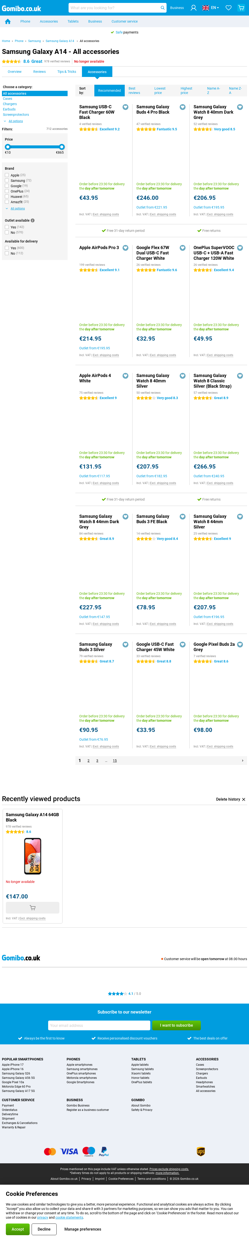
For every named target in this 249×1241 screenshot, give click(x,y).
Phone (25, 21)
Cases (200, 1064)
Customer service (125, 21)
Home (6, 41)
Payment (8, 1105)
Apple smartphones (79, 1064)
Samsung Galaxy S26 (16, 1073)
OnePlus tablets (141, 1082)
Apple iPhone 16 (13, 1069)
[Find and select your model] (118, 8)
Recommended (107, 88)
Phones (73, 1059)
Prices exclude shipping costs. (169, 1169)
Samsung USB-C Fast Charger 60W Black (97, 112)
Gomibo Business (78, 1105)
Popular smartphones (22, 1059)
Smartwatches (205, 1086)
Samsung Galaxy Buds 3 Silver (95, 647)
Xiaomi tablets (141, 1073)
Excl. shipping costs (106, 214)
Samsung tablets (142, 1069)
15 (115, 761)
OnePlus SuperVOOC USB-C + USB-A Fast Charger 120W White (214, 253)
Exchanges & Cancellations (19, 1123)
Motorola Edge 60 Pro (16, 1086)
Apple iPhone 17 (13, 1064)
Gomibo (138, 1100)
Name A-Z (211, 90)
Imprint (100, 1179)
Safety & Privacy (141, 1110)
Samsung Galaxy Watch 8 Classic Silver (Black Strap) (212, 381)
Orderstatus (9, 1110)
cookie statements (69, 1217)
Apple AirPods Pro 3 (99, 247)
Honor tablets (140, 1078)
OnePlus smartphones (81, 1073)
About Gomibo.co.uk (64, 1179)
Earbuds (201, 1078)
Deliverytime (10, 1114)
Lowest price (158, 90)
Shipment (8, 1118)
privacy (42, 1217)
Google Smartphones (80, 1082)
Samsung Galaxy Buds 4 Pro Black (152, 109)
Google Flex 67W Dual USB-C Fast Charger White (152, 253)
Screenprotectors (207, 1069)
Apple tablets (140, 1064)
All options (13, 121)
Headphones (204, 1082)
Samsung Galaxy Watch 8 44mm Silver (210, 521)
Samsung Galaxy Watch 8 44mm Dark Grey (99, 521)
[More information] (33, 220)
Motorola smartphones (82, 1078)
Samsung (34, 41)
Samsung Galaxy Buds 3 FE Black (152, 519)
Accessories (49, 21)
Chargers (202, 1073)
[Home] (8, 21)
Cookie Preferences (120, 1179)
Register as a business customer (88, 1110)
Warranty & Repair (14, 1127)
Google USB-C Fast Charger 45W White (155, 647)
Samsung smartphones (82, 1069)
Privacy (86, 1179)
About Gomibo (141, 1105)
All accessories (89, 41)
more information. (167, 1173)
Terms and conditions (151, 1179)
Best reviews (132, 90)
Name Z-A (233, 90)
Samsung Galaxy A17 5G (18, 1091)
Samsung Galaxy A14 (60, 41)
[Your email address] (99, 1025)
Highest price (184, 90)
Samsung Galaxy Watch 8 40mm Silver (152, 381)
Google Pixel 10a (13, 1082)
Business (95, 21)
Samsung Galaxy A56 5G (18, 1078)
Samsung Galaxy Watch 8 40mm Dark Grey (213, 112)
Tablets (73, 21)
